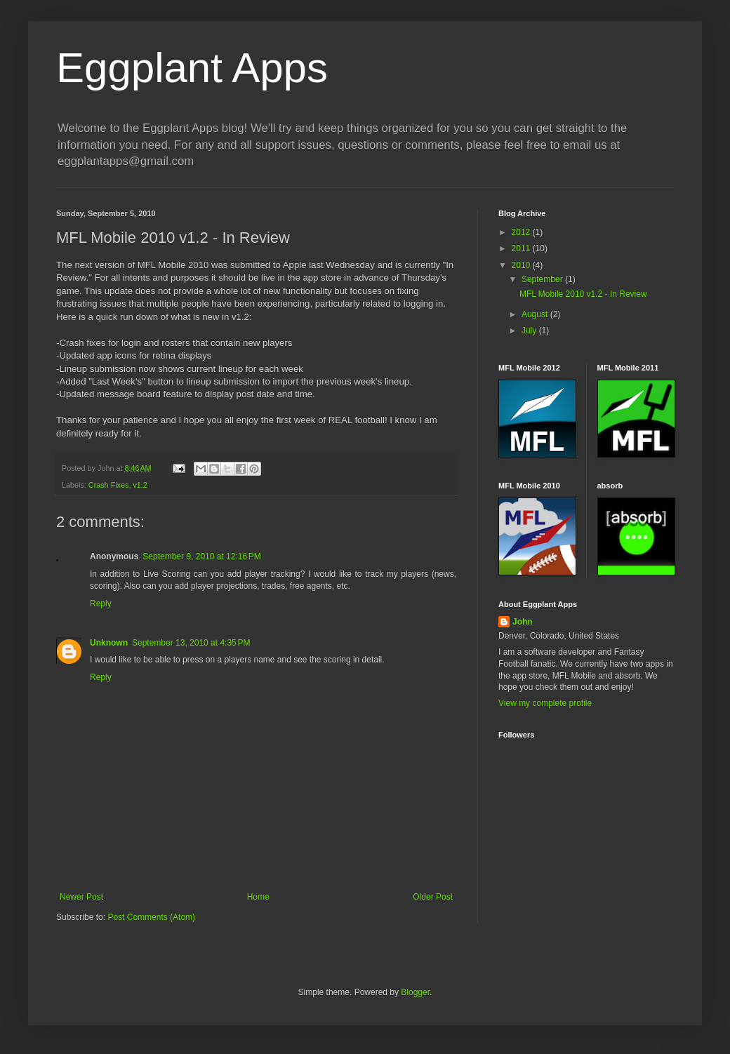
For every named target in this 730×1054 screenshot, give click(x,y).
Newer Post (81, 897)
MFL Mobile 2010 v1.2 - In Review (583, 294)
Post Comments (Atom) (151, 917)
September (543, 279)
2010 (522, 265)
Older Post (433, 897)
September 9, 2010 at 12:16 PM (201, 556)
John (522, 622)
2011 (522, 248)
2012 (522, 232)
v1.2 (140, 485)
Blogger (415, 992)
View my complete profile (545, 703)
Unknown (109, 643)
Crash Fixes (108, 485)
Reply (101, 603)
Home (258, 897)
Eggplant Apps (192, 67)
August (536, 314)
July (530, 330)
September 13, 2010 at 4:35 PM (191, 643)
